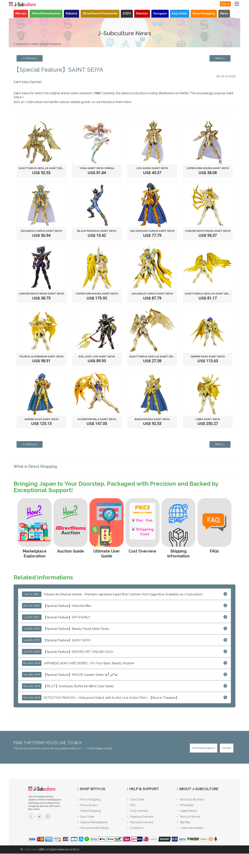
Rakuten (142, 13)
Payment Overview (140, 822)
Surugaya (160, 13)
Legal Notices (187, 811)
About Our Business (190, 799)
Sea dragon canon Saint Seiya (152, 230)
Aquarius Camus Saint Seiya (41, 230)
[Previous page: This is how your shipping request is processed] (30, 58)
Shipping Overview (140, 817)
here (84, 748)
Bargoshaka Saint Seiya (152, 418)
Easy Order (179, 13)
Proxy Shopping (89, 799)
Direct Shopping (204, 13)
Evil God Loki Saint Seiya (96, 356)
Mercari (21, 13)
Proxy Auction (88, 805)
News (224, 13)
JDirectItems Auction (46, 13)
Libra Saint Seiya (207, 418)
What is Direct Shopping (36, 466)
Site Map (183, 822)
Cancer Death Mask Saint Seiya (208, 230)
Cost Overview (137, 811)
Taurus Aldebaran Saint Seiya (41, 356)
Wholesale (185, 805)
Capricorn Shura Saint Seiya (208, 168)
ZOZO (127, 13)
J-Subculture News (190, 828)
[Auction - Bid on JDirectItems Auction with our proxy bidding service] (226, 747)
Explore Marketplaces (93, 822)
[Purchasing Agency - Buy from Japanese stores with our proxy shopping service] (203, 747)
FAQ (131, 805)
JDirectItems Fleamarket (99, 13)
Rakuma (71, 13)
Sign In (225, 4)
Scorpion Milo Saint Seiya (97, 418)
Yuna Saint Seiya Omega (97, 168)
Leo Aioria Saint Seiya (152, 168)
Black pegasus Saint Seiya (97, 230)
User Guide (135, 799)
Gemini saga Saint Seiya (207, 356)
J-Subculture (22, 43)
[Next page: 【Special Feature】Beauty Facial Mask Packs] (220, 58)
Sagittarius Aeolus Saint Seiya (42, 168)
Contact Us (135, 828)
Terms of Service (188, 817)
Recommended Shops (93, 828)
